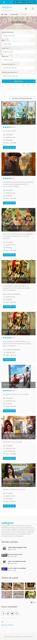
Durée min (5, 48)
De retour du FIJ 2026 (15, 554)
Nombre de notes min (8, 64)
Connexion (30, 2)
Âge (3, 40)
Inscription (19, 2)
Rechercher (18, 81)
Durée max (5, 56)
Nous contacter (7, 625)
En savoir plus (9, 147)
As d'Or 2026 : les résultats (17, 568)
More (33, 602)
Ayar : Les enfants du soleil (17, 561)
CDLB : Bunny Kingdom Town (17, 547)
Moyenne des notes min (9, 72)
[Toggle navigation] (33, 9)
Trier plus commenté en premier (22, 98)
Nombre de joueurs (8, 32)
